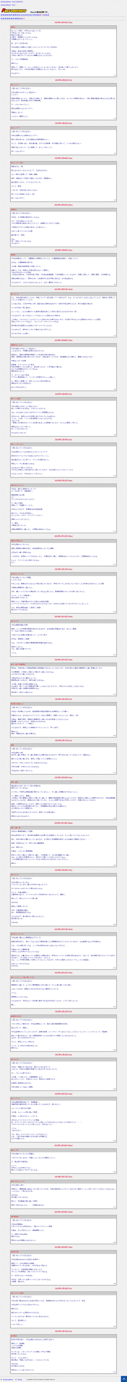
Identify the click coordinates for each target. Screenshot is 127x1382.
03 (3, 15)
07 (12, 15)
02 (1, 15)
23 (44, 15)
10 (18, 15)
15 (28, 15)
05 (8, 15)
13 (24, 15)
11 (20, 15)
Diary (13, 5)
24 (46, 15)
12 (22, 15)
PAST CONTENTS (17, 1)
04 (5, 15)
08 (14, 15)
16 (30, 15)
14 (26, 15)
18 (34, 15)
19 (36, 15)
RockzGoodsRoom (6, 1)
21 (40, 15)
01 (1, 18)
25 (48, 15)
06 (10, 15)
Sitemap (20, 1379)
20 (38, 15)
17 (32, 15)
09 (16, 15)
